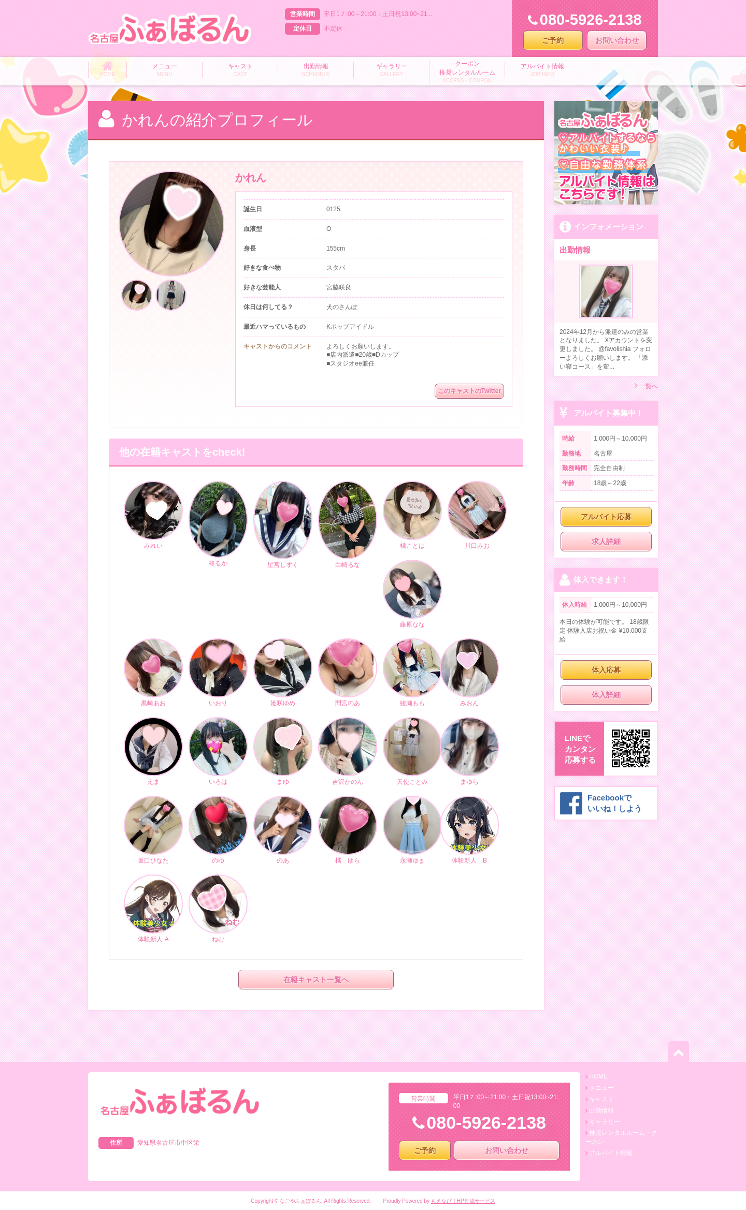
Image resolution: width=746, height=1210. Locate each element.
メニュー (601, 1087)
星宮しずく (282, 525)
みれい (153, 515)
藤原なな (412, 594)
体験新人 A (153, 909)
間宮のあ (347, 673)
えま (153, 751)
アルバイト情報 (611, 1153)
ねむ (218, 909)
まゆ (282, 751)
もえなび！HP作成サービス (463, 1201)
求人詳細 (606, 541)
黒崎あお (153, 673)
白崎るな (347, 525)
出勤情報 (601, 1110)
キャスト (601, 1099)
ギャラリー (604, 1122)
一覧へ (646, 385)
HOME (598, 1076)
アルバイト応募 (606, 517)
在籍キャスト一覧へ (316, 979)
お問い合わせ (617, 40)
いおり (218, 673)
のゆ (218, 830)
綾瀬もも (412, 673)
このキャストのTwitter (469, 391)
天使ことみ (412, 751)
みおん (469, 673)
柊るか (218, 524)
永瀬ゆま (412, 830)
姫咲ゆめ (282, 673)
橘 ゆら (347, 830)
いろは (218, 751)
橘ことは (412, 515)
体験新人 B (469, 830)
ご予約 (553, 40)
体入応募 (606, 670)
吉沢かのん (347, 751)
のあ (282, 830)
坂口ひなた (153, 830)
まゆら (469, 751)
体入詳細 (606, 695)
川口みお (477, 515)
